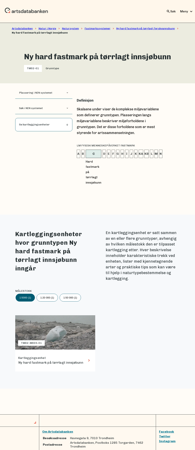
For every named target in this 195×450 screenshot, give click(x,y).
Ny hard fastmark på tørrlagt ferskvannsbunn (145, 28)
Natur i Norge (47, 28)
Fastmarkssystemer (97, 28)
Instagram (167, 441)
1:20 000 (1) (47, 297)
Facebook (166, 431)
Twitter (164, 436)
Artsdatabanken (22, 28)
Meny (186, 11)
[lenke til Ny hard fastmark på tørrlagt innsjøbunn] (55, 343)
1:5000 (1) (25, 297)
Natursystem (70, 28)
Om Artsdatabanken (57, 431)
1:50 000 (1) (70, 297)
